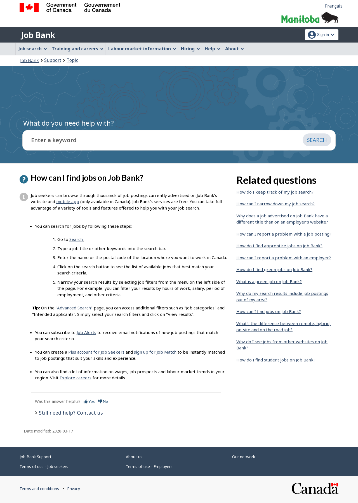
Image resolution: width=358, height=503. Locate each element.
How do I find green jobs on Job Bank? (274, 269)
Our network (243, 456)
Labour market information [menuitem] (142, 49)
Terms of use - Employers (149, 466)
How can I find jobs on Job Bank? (268, 311)
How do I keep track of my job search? (275, 192)
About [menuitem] (234, 49)
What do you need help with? (68, 123)
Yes (89, 401)
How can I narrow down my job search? (275, 203)
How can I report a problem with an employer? (283, 257)
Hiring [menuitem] (190, 49)
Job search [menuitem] (32, 49)
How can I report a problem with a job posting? (283, 234)
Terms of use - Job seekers (44, 466)
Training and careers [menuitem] (77, 49)
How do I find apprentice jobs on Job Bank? (279, 245)
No (103, 401)
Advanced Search (74, 308)
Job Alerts (86, 332)
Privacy (73, 488)
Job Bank (38, 35)
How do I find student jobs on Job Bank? (275, 360)
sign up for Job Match (155, 352)
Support (52, 60)
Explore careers (75, 377)
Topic (72, 60)
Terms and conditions (39, 488)
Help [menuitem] (212, 49)
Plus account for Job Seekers (96, 352)
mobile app (67, 201)
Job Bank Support (35, 456)
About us (134, 456)
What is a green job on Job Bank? (269, 281)
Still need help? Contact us (70, 412)
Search (76, 239)
